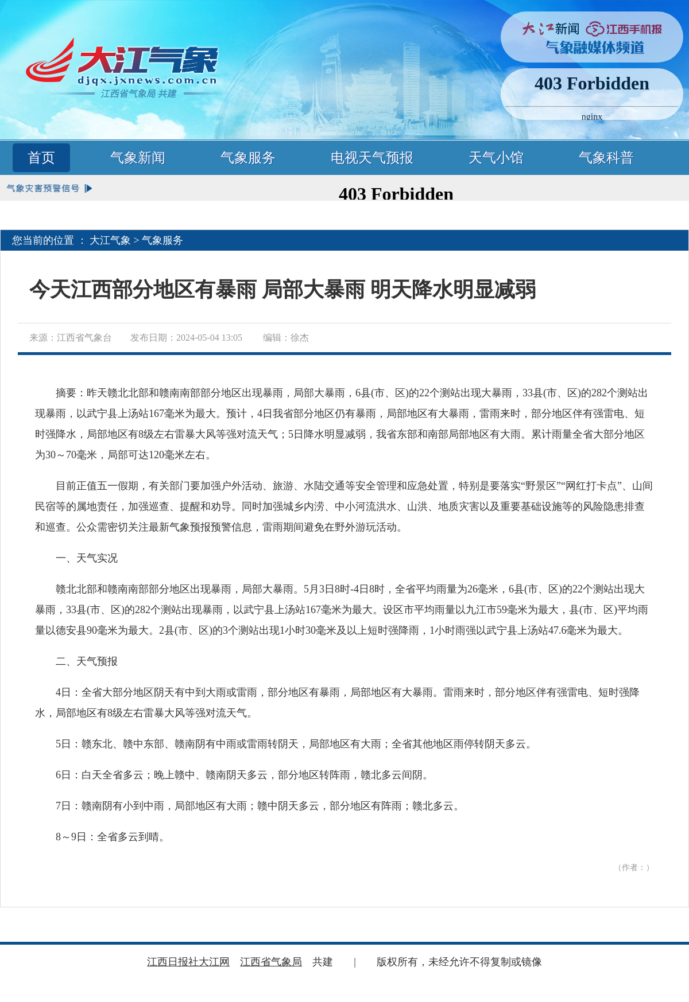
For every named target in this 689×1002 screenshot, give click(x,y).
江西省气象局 (271, 962)
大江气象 (110, 240)
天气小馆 (496, 157)
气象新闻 (137, 157)
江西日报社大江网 (188, 962)
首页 (41, 157)
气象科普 (606, 157)
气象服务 (248, 157)
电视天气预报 (372, 157)
